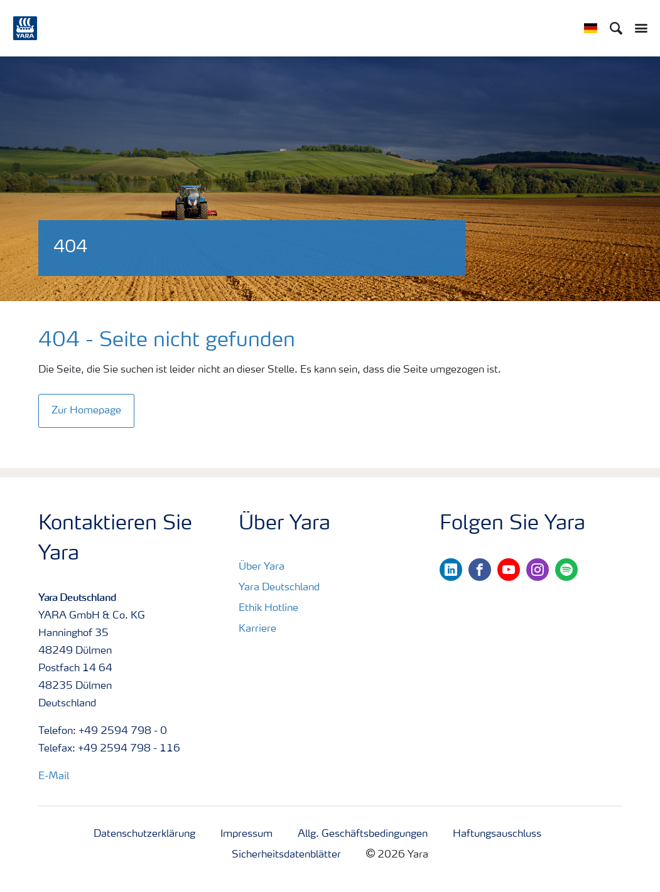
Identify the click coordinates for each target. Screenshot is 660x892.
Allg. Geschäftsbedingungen (363, 834)
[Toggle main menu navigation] (638, 28)
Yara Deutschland (279, 588)
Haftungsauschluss (497, 834)
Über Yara (261, 567)
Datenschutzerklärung (144, 834)
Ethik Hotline (268, 608)
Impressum (246, 834)
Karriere (257, 629)
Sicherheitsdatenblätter (286, 855)
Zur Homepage (86, 411)
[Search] (616, 28)
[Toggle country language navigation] (590, 28)
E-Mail (53, 777)
